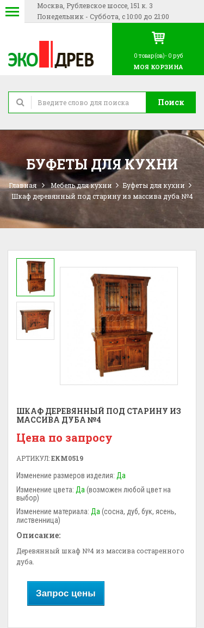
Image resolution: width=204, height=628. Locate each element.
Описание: (38, 535)
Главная (22, 185)
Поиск (171, 102)
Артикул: (33, 458)
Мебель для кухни (81, 185)
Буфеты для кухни (154, 185)
